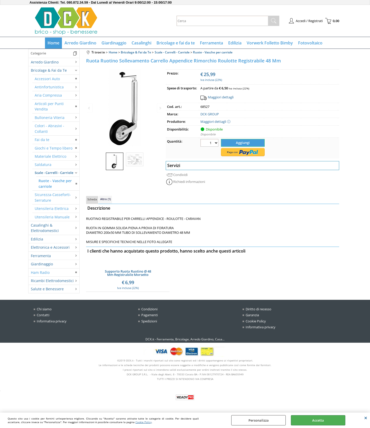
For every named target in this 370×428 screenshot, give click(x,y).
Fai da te (42, 139)
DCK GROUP (209, 114)
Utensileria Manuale (52, 217)
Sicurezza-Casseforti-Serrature (53, 197)
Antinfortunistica (49, 87)
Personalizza (258, 420)
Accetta (318, 420)
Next (159, 108)
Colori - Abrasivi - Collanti (49, 128)
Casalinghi (141, 43)
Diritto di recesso (258, 309)
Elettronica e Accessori (50, 247)
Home (53, 43)
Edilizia (235, 43)
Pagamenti (149, 315)
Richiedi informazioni (189, 181)
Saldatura (43, 164)
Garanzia (252, 315)
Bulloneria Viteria (49, 117)
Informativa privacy (52, 321)
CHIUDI (365, 417)
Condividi (180, 174)
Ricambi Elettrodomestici (52, 280)
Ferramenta (211, 43)
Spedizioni (149, 321)
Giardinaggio (113, 43)
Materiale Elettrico (50, 156)
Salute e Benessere (47, 288)
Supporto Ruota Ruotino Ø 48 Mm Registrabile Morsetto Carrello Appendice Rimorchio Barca (128, 273)
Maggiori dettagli (221, 97)
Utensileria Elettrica (52, 208)
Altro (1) (105, 199)
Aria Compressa (48, 95)
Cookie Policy (143, 422)
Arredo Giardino (80, 43)
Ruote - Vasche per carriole (55, 183)
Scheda (92, 199)
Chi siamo (44, 309)
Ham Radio (40, 272)
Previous (89, 108)
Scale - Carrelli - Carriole (54, 172)
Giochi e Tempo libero (53, 148)
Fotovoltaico (310, 43)
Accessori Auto (47, 78)
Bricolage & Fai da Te (49, 70)
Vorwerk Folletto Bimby (270, 43)
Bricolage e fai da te (175, 43)
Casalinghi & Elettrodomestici (45, 228)
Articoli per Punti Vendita (49, 106)
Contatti (43, 315)
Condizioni (149, 309)
